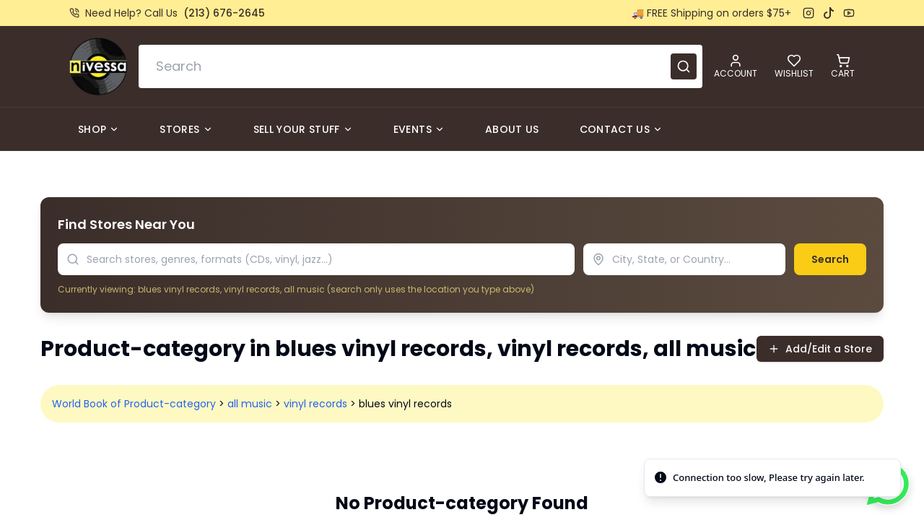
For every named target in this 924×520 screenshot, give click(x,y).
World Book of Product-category (134, 403)
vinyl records (315, 403)
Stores (186, 129)
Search (830, 259)
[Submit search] (684, 66)
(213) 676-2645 (224, 13)
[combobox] (420, 66)
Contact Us (621, 129)
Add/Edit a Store (820, 349)
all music (249, 403)
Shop (98, 129)
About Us (512, 129)
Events (419, 129)
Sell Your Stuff (303, 129)
